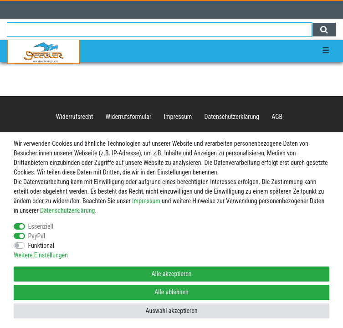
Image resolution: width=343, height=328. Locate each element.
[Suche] (324, 29)
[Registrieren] (81, 10)
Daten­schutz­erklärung (232, 116)
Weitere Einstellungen (41, 255)
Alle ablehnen (171, 292)
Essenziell (40, 226)
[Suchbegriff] (159, 29)
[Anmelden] (26, 10)
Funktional (41, 245)
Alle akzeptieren (171, 273)
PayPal (37, 236)
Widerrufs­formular (129, 116)
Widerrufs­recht (74, 116)
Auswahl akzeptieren (171, 310)
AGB (276, 116)
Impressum (178, 116)
